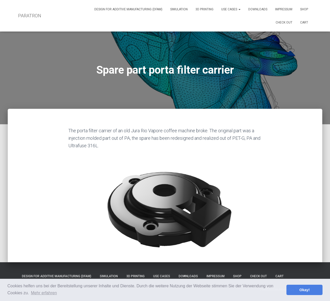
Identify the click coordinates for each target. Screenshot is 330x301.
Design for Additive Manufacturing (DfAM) (128, 9)
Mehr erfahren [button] (44, 293)
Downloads (257, 9)
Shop (304, 9)
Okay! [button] (304, 290)
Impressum (283, 9)
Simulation (179, 9)
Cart (304, 22)
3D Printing (204, 9)
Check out (284, 22)
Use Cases (231, 9)
